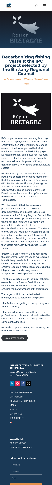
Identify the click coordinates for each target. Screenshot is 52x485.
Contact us (16, 414)
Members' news (41, 79)
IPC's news (28, 79)
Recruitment (17, 418)
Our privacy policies (21, 447)
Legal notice (16, 439)
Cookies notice (18, 443)
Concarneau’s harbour (22, 401)
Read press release (14, 338)
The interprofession (21, 392)
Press (26, 83)
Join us (13, 409)
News (13, 405)
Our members (17, 397)
